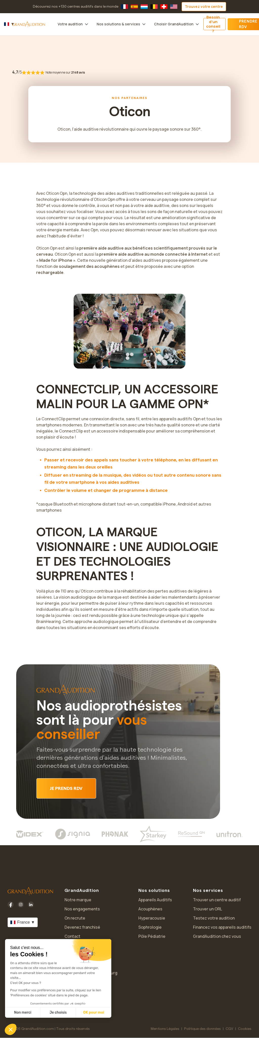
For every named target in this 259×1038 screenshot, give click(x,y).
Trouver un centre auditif (217, 900)
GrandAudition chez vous (217, 936)
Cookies (244, 1029)
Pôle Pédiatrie (151, 936)
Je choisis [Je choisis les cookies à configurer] (58, 1012)
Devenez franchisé (82, 927)
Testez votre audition (214, 918)
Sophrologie (150, 927)
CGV (229, 1029)
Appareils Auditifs (155, 900)
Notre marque (77, 900)
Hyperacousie (151, 918)
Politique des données (202, 1029)
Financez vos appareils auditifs (222, 927)
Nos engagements (82, 909)
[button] (11, 1029)
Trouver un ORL (207, 909)
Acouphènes (150, 909)
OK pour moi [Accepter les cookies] (93, 1012)
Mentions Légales (165, 1029)
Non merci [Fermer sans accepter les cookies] (22, 1012)
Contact (72, 936)
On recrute (74, 918)
